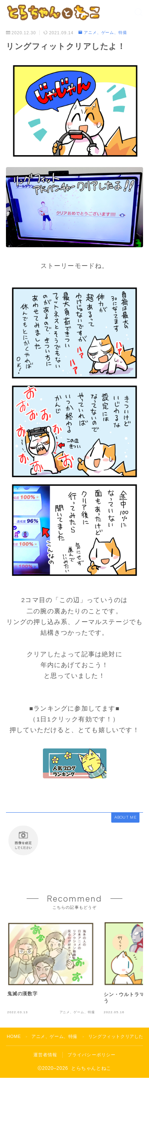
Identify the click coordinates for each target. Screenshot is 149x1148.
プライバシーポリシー (92, 1054)
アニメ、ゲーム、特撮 (102, 33)
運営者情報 (45, 1054)
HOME (14, 1036)
